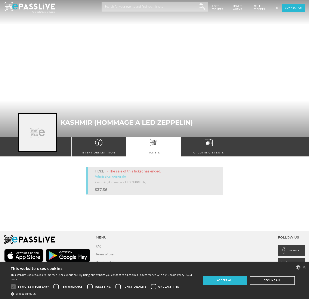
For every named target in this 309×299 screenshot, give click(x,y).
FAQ (98, 246)
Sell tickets (259, 7)
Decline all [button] (272, 280)
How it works (237, 7)
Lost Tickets (217, 7)
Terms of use (105, 254)
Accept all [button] (225, 280)
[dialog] (154, 280)
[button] (103, 294)
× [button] (304, 267)
